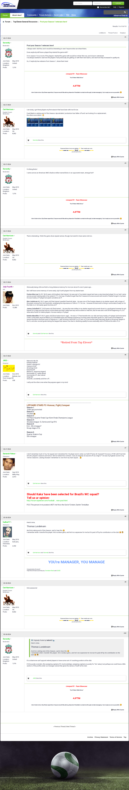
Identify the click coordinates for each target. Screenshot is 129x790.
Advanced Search (120, 15)
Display (122, 33)
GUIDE (58, 570)
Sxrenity (35, 140)
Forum (5, 15)
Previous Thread (59, 726)
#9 (125, 582)
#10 (125, 633)
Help (114, 7)
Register (121, 7)
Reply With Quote (118, 97)
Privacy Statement (101, 737)
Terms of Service (116, 737)
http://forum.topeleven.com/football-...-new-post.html (47, 501)
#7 (125, 448)
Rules (74, 15)
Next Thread (70, 726)
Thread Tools (112, 33)
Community (31, 15)
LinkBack (102, 33)
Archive (90, 737)
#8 (125, 516)
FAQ (67, 15)
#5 (125, 281)
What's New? (17, 15)
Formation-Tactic (49, 570)
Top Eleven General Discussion (25, 22)
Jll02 (34, 678)
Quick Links (58, 15)
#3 (125, 163)
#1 (125, 37)
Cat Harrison (44, 333)
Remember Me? (105, 7)
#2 (125, 104)
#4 (125, 230)
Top (125, 737)
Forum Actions (45, 15)
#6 (125, 355)
